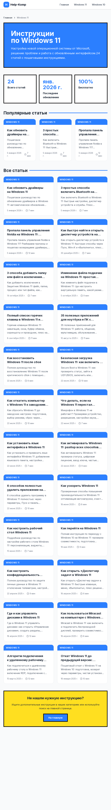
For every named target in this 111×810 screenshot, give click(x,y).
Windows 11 (80, 4)
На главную (55, 717)
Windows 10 (98, 4)
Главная (64, 4)
